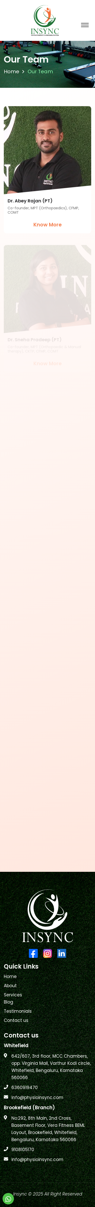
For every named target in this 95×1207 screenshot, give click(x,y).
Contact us (16, 1020)
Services (13, 995)
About (10, 986)
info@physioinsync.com (37, 1097)
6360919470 (24, 1087)
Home (11, 71)
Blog (8, 1002)
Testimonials (18, 1011)
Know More (47, 225)
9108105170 (22, 1149)
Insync (20, 1194)
